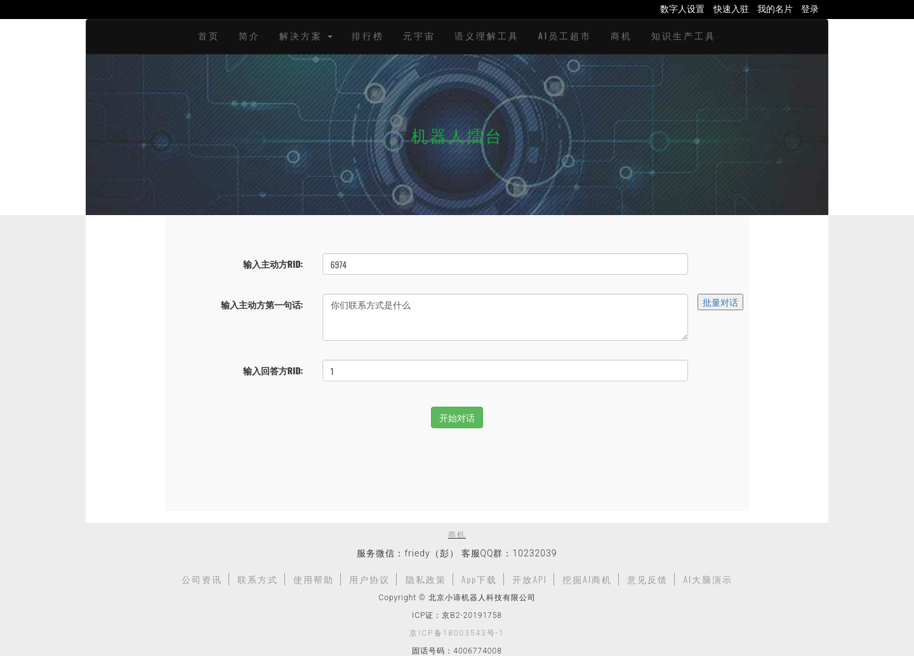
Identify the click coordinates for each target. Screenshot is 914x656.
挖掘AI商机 (587, 579)
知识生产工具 (683, 35)
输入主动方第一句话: (262, 304)
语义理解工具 (486, 35)
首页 (209, 35)
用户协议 (369, 579)
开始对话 (457, 417)
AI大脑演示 (707, 579)
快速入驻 (731, 8)
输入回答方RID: (273, 370)
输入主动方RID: (273, 263)
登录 (810, 8)
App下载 (479, 579)
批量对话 (720, 301)
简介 (249, 35)
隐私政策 (426, 579)
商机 (621, 35)
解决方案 (306, 35)
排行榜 (368, 35)
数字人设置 (682, 8)
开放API (529, 579)
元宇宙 (419, 35)
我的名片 (775, 8)
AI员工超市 (565, 35)
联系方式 (257, 579)
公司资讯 (202, 579)
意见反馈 (647, 579)
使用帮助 (313, 579)
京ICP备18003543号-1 (457, 633)
